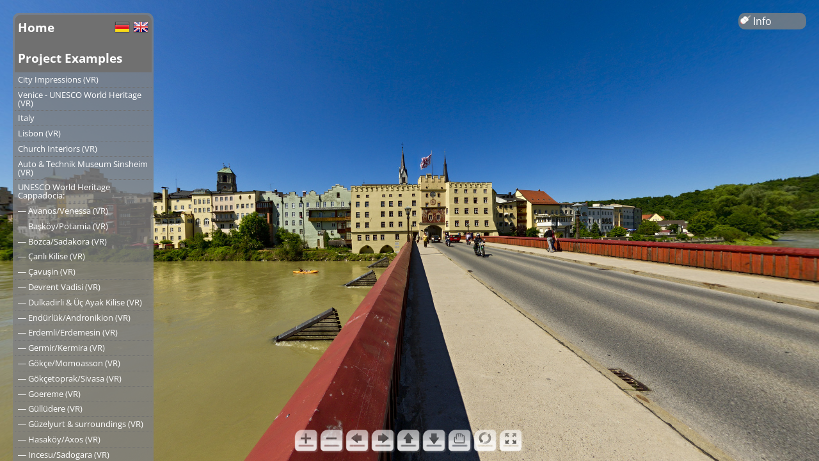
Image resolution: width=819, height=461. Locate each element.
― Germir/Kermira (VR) (61, 347)
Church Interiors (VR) (57, 148)
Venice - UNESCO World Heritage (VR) (79, 99)
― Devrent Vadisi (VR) (59, 287)
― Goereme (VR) (49, 394)
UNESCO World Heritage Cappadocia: (64, 191)
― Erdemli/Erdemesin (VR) (68, 332)
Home (36, 27)
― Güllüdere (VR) (50, 408)
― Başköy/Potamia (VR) (63, 226)
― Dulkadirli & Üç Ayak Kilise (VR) (80, 302)
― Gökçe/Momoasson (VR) (69, 363)
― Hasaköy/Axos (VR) (59, 439)
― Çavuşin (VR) (47, 271)
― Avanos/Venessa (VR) (63, 210)
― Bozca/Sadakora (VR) (62, 241)
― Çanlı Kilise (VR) (51, 256)
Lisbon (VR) (39, 133)
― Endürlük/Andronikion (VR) (74, 317)
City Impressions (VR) (58, 79)
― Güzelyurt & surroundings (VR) (80, 424)
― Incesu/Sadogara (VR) (63, 454)
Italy (26, 118)
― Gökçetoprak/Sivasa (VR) (70, 378)
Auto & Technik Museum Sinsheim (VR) (83, 168)
